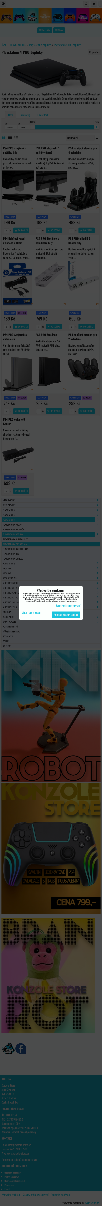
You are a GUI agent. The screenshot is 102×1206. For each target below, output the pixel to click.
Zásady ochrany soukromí (68, 605)
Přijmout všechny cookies (66, 614)
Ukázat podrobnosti (31, 612)
